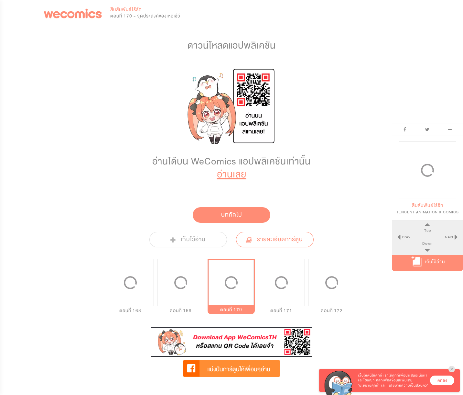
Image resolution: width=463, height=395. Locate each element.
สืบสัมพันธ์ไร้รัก (126, 10)
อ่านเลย (231, 174)
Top (427, 230)
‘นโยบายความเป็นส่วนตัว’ (408, 385)
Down (427, 243)
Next (450, 237)
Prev (405, 237)
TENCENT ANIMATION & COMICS (427, 212)
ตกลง (442, 380)
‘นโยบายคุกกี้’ (369, 385)
